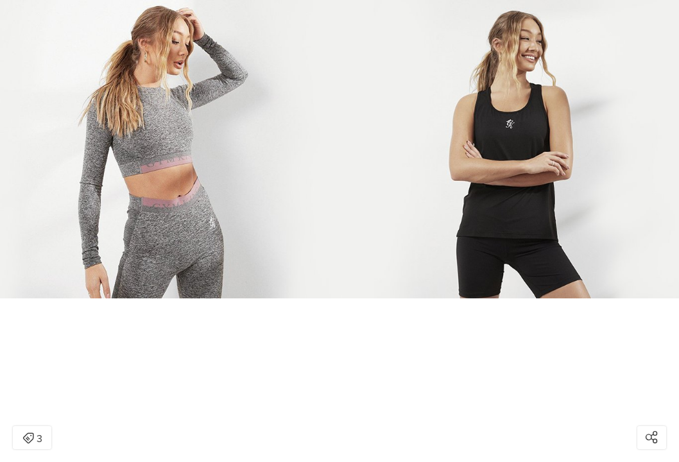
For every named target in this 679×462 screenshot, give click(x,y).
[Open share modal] (651, 437)
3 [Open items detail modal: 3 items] (32, 438)
